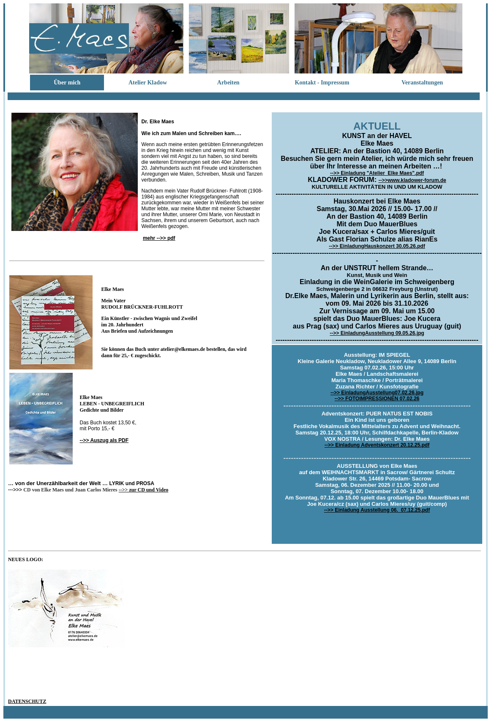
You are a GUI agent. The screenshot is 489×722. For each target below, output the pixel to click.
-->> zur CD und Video (143, 490)
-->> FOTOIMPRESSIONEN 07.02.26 (377, 399)
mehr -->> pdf (159, 238)
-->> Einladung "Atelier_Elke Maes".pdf (377, 173)
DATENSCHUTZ (27, 701)
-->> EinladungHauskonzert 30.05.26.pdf (377, 246)
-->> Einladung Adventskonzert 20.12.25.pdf (377, 445)
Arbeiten (228, 82)
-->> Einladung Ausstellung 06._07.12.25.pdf (377, 510)
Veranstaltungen (422, 82)
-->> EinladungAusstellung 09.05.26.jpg (377, 333)
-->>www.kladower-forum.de (412, 180)
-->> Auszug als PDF (104, 440)
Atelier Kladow (147, 82)
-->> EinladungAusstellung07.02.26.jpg (377, 393)
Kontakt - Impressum (322, 82)
